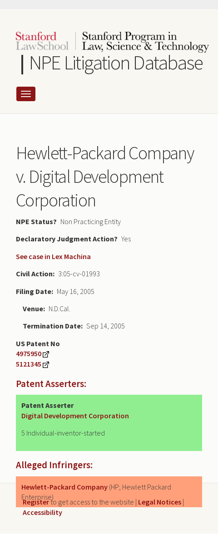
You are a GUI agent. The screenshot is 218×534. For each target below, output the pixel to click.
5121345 (28, 363)
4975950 (28, 353)
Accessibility (42, 512)
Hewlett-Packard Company (64, 486)
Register (36, 501)
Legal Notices (159, 501)
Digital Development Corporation (75, 415)
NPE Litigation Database (116, 62)
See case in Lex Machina (53, 256)
